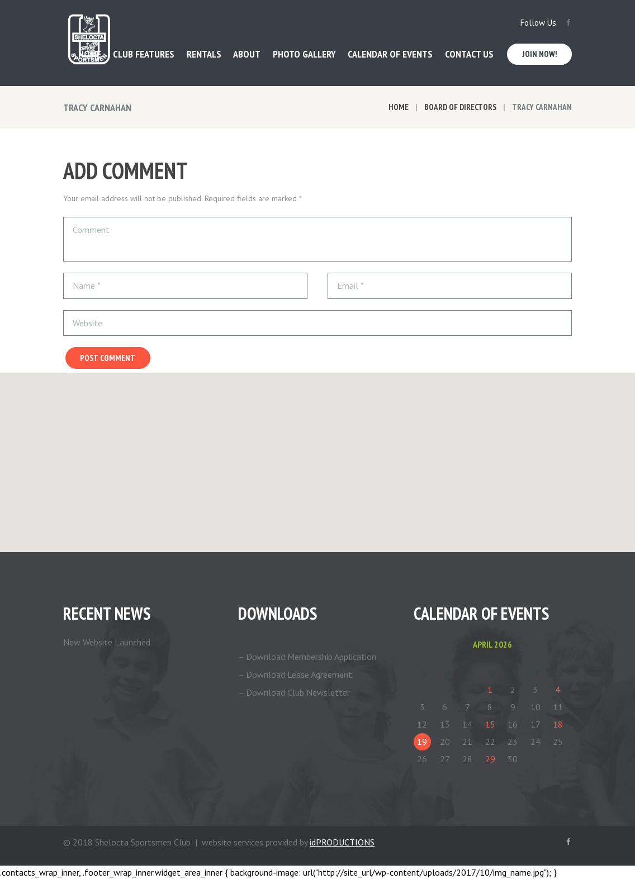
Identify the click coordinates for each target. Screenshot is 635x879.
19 (422, 741)
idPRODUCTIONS (342, 842)
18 (558, 724)
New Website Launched (106, 642)
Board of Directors (460, 107)
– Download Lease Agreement (295, 674)
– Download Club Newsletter (294, 692)
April (492, 644)
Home (398, 107)
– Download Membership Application (307, 656)
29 (490, 758)
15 (490, 724)
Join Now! (539, 54)
